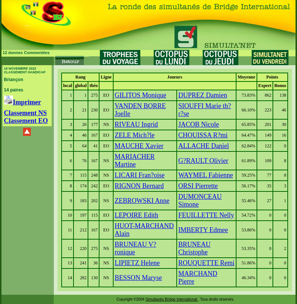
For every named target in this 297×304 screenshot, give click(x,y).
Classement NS (25, 113)
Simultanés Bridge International (172, 299)
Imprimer (22, 102)
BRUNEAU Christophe (194, 248)
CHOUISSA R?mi (203, 135)
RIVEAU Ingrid (136, 124)
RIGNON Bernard (139, 186)
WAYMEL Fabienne (205, 175)
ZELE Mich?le (134, 135)
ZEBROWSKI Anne (142, 200)
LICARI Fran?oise (139, 175)
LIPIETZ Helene (137, 263)
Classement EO (26, 120)
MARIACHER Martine (135, 160)
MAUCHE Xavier (139, 146)
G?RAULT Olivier (203, 160)
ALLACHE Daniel (203, 146)
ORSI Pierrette (198, 186)
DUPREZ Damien (202, 95)
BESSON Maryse (138, 277)
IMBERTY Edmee (203, 230)
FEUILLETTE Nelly (206, 215)
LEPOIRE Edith (137, 215)
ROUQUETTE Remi (206, 263)
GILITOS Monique (140, 95)
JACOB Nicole (198, 124)
